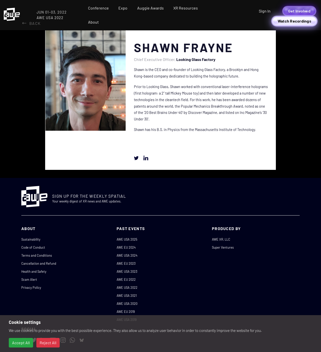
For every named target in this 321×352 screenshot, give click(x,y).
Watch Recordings (294, 21)
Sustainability (30, 239)
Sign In (265, 11)
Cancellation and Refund (38, 263)
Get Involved (299, 11)
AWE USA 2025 (127, 239)
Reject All (48, 342)
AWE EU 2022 (126, 279)
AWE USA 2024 (127, 255)
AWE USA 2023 (127, 271)
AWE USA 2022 (127, 288)
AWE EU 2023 (126, 263)
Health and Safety (33, 271)
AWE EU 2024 (126, 247)
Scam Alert (29, 279)
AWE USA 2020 (127, 304)
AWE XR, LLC (221, 239)
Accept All (21, 342)
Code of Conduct (33, 247)
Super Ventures (223, 247)
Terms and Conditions (36, 255)
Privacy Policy (31, 288)
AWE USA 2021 (127, 296)
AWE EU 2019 (126, 312)
